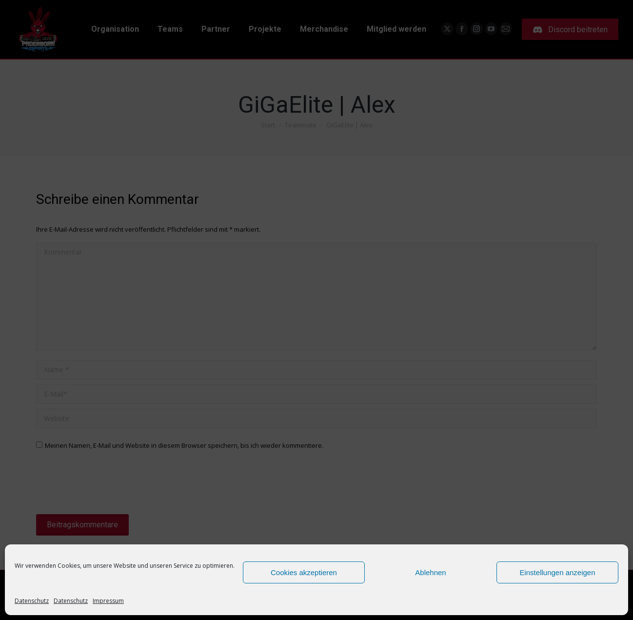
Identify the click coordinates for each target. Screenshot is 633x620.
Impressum (108, 601)
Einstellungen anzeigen (557, 572)
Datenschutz (32, 601)
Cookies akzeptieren (304, 572)
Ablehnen (430, 572)
